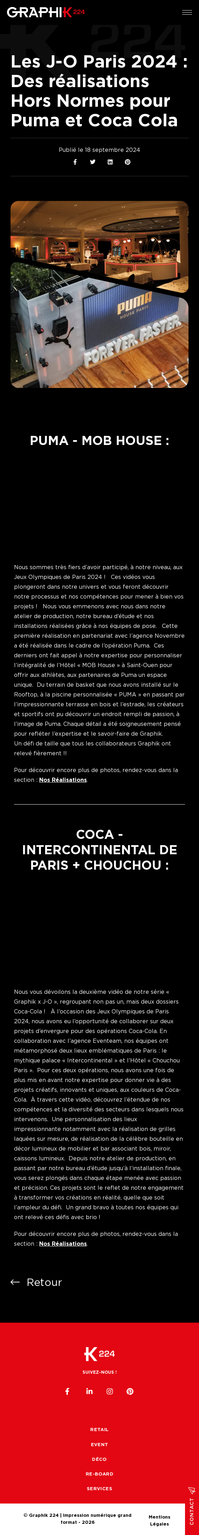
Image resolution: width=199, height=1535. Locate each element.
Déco (99, 1459)
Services (99, 1489)
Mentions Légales (159, 1516)
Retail (99, 1430)
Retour (36, 1282)
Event (99, 1445)
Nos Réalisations (63, 780)
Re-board (99, 1474)
